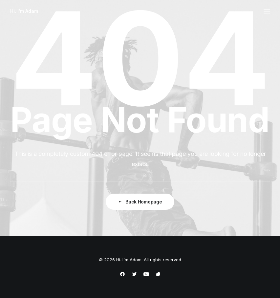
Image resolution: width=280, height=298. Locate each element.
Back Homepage (140, 201)
